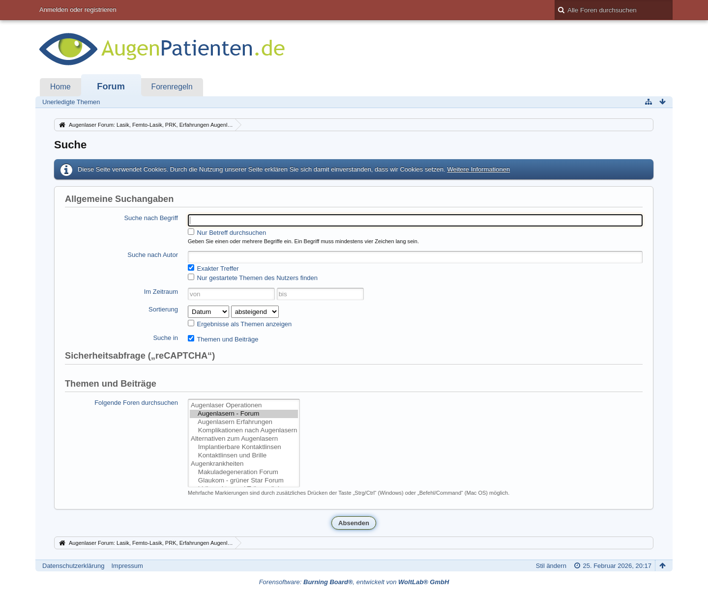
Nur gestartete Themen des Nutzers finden (253, 278)
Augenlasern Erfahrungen (244, 422)
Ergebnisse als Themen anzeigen (240, 324)
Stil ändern (551, 565)
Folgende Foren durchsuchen (136, 402)
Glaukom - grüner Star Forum (244, 481)
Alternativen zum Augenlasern (244, 439)
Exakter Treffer (213, 268)
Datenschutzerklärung (73, 565)
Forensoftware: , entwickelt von (354, 582)
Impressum (127, 565)
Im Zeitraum (161, 291)
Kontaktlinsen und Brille (244, 456)
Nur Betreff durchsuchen (227, 232)
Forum (111, 86)
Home (60, 87)
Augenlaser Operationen (244, 405)
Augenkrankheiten (244, 464)
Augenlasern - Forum (244, 414)
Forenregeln (172, 87)
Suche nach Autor (152, 254)
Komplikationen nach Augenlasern (244, 430)
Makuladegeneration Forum (244, 472)
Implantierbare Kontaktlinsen (244, 447)
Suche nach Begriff (151, 218)
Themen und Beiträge (223, 339)
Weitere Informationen (478, 169)
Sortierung (163, 309)
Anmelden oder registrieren (78, 9)
